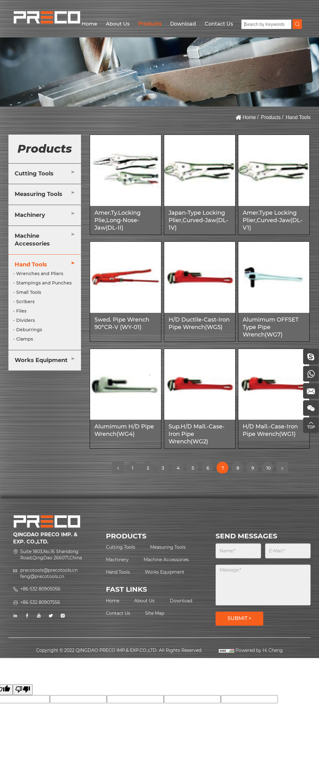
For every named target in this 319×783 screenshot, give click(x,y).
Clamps (24, 339)
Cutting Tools (34, 173)
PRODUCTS (126, 536)
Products (149, 24)
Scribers (25, 301)
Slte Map (154, 613)
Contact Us (219, 24)
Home (89, 24)
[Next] (282, 468)
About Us (118, 24)
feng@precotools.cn (42, 576)
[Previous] (118, 468)
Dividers (25, 320)
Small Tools (28, 292)
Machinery (30, 215)
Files (21, 311)
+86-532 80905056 (40, 589)
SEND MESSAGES (246, 536)
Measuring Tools (38, 194)
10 (269, 469)
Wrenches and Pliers (39, 273)
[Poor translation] (23, 689)
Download (183, 24)
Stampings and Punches (44, 283)
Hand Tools (298, 117)
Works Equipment (41, 360)
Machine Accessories (32, 239)
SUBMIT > (239, 618)
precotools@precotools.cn (49, 570)
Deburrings (29, 329)
